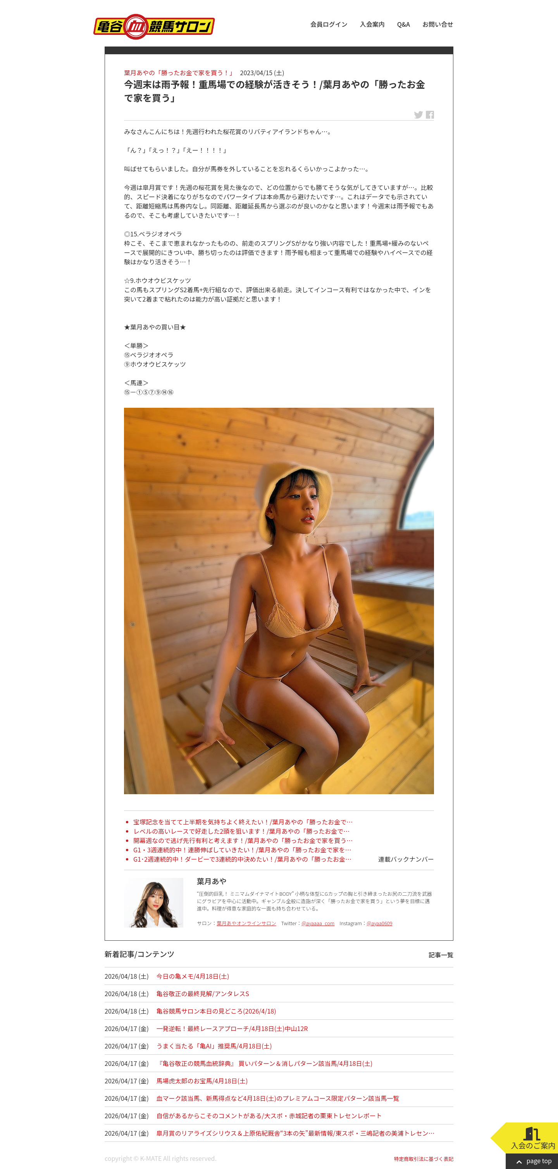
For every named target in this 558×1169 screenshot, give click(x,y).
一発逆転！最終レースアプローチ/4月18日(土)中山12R (232, 1028)
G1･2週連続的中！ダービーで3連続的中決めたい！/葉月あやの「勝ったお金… (242, 859)
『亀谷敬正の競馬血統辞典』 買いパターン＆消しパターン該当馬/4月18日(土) (265, 1063)
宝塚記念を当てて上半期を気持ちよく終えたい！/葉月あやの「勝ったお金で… (243, 821)
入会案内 (372, 24)
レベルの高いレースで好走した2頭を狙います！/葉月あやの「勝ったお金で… (241, 831)
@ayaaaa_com (317, 923)
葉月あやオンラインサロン (246, 923)
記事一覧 (441, 954)
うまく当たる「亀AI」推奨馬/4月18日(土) (214, 1045)
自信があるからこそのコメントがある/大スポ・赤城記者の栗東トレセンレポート (269, 1115)
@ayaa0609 (380, 923)
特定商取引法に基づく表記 (423, 1158)
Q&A (403, 24)
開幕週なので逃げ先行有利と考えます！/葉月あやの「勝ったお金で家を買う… (243, 840)
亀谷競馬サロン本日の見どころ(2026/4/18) (216, 1011)
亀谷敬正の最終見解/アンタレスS (203, 993)
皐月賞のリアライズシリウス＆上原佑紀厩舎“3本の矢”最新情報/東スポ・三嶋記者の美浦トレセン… (296, 1133)
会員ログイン (329, 24)
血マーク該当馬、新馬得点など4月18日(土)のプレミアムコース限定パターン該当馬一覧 (278, 1098)
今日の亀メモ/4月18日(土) (193, 976)
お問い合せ (437, 24)
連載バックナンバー (406, 859)
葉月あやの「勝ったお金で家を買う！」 (180, 72)
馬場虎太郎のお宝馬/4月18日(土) (202, 1080)
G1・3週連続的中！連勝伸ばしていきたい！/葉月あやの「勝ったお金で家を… (242, 849)
